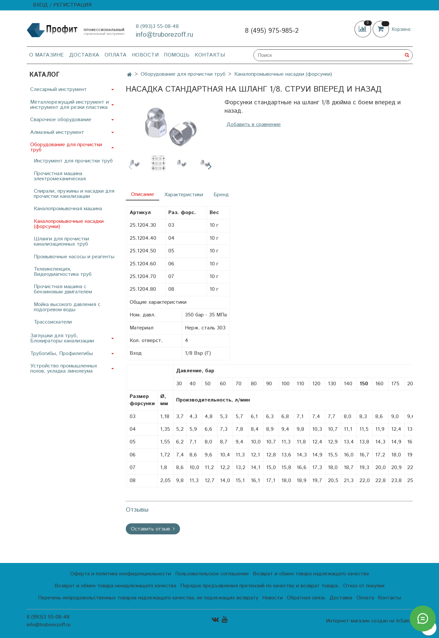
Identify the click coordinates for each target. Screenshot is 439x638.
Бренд (221, 194)
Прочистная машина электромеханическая (60, 176)
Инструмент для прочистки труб (73, 161)
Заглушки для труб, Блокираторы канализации (62, 338)
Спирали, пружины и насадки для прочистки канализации (74, 193)
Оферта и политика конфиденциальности (120, 574)
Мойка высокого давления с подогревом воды (67, 307)
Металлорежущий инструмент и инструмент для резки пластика (69, 104)
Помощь (176, 55)
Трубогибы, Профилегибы (61, 353)
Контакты (210, 55)
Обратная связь (306, 598)
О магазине (46, 55)
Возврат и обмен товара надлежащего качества (311, 574)
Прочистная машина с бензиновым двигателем (63, 289)
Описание (142, 194)
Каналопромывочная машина (68, 208)
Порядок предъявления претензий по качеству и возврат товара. (259, 586)
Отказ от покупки (363, 586)
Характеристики (183, 194)
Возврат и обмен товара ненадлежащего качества (115, 586)
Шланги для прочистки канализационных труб (61, 241)
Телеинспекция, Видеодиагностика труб (63, 271)
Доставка (84, 55)
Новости (145, 55)
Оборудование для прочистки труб (183, 74)
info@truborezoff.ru (164, 35)
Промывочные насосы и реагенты (74, 257)
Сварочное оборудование (60, 119)
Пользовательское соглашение (212, 574)
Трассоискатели (53, 322)
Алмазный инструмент (57, 132)
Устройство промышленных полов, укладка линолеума (63, 368)
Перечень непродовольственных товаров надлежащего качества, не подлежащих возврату (148, 598)
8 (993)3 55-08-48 (157, 26)
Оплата (116, 55)
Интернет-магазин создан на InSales (369, 621)
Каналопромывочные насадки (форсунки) (283, 74)
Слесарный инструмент (58, 89)
